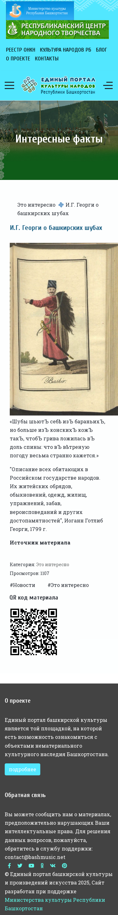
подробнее (22, 769)
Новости (25, 585)
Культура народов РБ (65, 50)
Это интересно (36, 204)
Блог (101, 50)
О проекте (18, 58)
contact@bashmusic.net (35, 857)
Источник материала (40, 542)
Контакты (47, 58)
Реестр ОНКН (20, 50)
